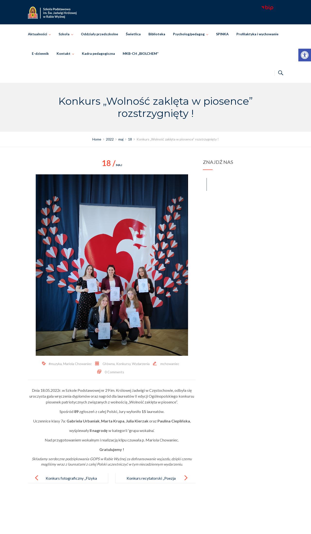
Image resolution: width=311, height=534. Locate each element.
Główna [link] (109, 364)
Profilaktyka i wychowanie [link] (257, 34)
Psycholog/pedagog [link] (189, 34)
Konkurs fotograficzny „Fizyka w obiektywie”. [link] (71, 482)
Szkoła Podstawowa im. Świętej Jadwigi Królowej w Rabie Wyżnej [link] (162, 525)
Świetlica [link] (133, 34)
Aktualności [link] (37, 34)
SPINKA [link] (222, 34)
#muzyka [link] (55, 364)
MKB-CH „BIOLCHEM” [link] (140, 53)
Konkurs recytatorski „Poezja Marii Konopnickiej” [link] (151, 482)
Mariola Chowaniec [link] (77, 364)
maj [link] (112, 165)
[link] (304, 55)
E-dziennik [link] (40, 53)
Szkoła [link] (64, 34)
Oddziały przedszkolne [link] (99, 34)
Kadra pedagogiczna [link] (98, 53)
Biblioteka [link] (156, 34)
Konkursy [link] (123, 364)
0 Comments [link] (114, 372)
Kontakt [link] (63, 53)
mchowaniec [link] (169, 364)
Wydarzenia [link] (141, 364)
